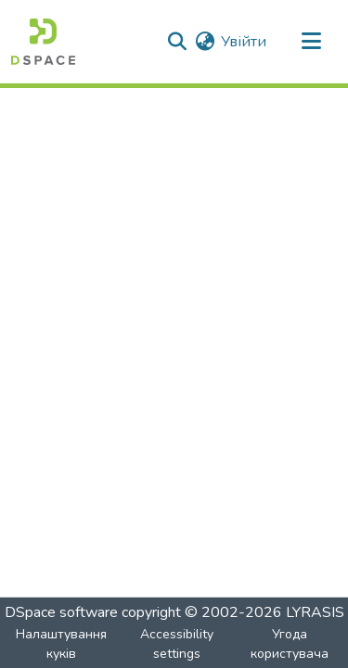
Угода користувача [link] (290, 643)
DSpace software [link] (61, 612)
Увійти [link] (243, 42)
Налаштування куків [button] (61, 643)
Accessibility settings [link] (176, 643)
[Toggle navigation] (311, 41)
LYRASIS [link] (315, 612)
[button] (43, 42)
